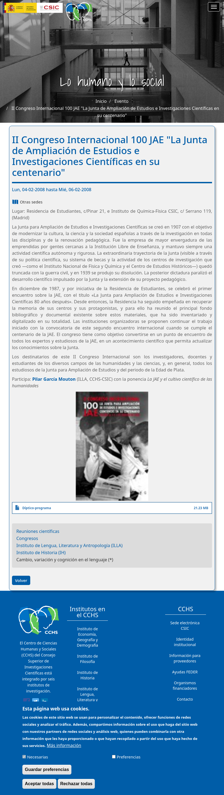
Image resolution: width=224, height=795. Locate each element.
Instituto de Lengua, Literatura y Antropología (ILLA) (69, 545)
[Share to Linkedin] (44, 702)
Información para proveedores (184, 658)
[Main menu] (214, 6)
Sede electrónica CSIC (185, 625)
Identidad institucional (185, 642)
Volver (21, 580)
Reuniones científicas (37, 531)
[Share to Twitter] (35, 702)
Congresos (27, 538)
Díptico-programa (36, 508)
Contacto (185, 699)
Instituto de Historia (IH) (41, 553)
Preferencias (128, 759)
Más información (64, 748)
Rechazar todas (76, 786)
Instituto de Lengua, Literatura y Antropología (87, 697)
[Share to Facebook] (26, 702)
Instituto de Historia (87, 675)
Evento (121, 101)
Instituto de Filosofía (87, 658)
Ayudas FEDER (185, 671)
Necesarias (37, 759)
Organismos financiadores (185, 685)
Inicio (101, 101)
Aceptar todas (39, 786)
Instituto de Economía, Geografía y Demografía (87, 637)
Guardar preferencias (47, 772)
